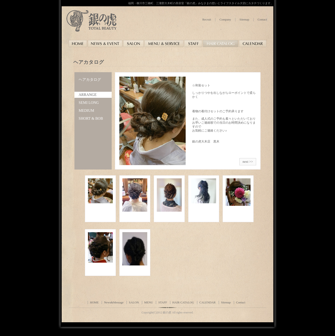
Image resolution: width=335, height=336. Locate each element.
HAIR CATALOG (183, 302)
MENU (148, 302)
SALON (134, 302)
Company (225, 19)
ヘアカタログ (90, 79)
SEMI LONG (89, 103)
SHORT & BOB (91, 118)
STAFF (162, 302)
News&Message (114, 302)
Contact (262, 19)
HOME (94, 302)
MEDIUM (86, 110)
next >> (248, 161)
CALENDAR (207, 302)
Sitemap (244, 19)
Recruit (206, 19)
